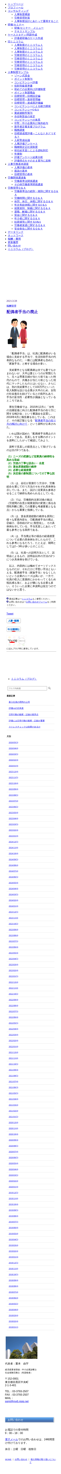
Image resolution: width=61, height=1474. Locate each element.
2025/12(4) (13, 771)
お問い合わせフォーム (36, 602)
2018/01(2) (13, 1327)
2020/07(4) (13, 1151)
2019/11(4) (13, 1198)
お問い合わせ (21, 1459)
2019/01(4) (13, 1257)
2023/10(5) (13, 923)
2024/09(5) (13, 859)
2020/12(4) (13, 1122)
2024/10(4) (13, 853)
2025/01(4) (13, 836)
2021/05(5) (13, 1093)
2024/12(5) (13, 841)
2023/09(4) (13, 929)
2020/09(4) (13, 1140)
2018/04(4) (13, 1309)
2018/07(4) (13, 1292)
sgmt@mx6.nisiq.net (17, 1401)
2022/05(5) (13, 1023)
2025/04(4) (13, 818)
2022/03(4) (13, 1034)
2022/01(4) (13, 1046)
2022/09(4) (13, 999)
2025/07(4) (13, 801)
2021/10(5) (13, 1064)
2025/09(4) (13, 789)
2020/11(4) (13, 1128)
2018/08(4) (13, 1286)
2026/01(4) (13, 765)
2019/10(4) (13, 1204)
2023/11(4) (13, 918)
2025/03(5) (13, 824)
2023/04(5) (13, 958)
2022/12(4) (13, 982)
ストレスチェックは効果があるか (25, 727)
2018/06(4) (13, 1298)
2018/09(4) (13, 1280)
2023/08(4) (13, 935)
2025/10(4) (13, 783)
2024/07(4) (13, 871)
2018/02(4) (13, 1321)
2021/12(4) (13, 1052)
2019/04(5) (13, 1239)
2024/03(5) (13, 894)
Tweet (10, 613)
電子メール (11, 1439)
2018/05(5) (13, 1303)
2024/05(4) (13, 882)
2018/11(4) (13, 1268)
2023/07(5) (13, 941)
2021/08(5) (13, 1075)
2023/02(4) (13, 970)
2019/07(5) (13, 1221)
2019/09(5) (13, 1210)
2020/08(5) (13, 1146)
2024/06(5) (13, 877)
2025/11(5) (13, 777)
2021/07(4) (13, 1081)
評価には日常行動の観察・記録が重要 (27, 720)
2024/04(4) (13, 888)
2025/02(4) (13, 830)
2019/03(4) (13, 1245)
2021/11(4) (13, 1058)
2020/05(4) (13, 1163)
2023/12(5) (13, 912)
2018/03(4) (13, 1315)
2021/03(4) (13, 1105)
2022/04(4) (13, 1029)
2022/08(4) (13, 1005)
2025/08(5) (13, 795)
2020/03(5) (13, 1175)
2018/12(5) (13, 1262)
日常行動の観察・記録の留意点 (23, 714)
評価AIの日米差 (16, 708)
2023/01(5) (13, 976)
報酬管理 (11, 306)
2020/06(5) (13, 1157)
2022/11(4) (13, 988)
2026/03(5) (13, 754)
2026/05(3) (13, 742)
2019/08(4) (13, 1216)
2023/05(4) (13, 953)
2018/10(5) (13, 1274)
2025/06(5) (13, 806)
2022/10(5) (13, 994)
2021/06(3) (13, 1087)
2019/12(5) (13, 1192)
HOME (8, 1459)
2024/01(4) (13, 906)
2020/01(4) (13, 1186)
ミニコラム (27, 599)
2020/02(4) (13, 1181)
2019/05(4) (13, 1233)
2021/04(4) (13, 1099)
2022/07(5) (13, 1011)
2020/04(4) (13, 1169)
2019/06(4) (13, 1227)
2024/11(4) (13, 847)
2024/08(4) (13, 865)
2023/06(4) (13, 947)
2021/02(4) (13, 1111)
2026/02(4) (13, 760)
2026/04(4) (13, 748)
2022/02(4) (13, 1040)
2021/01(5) (13, 1116)
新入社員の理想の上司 (19, 702)
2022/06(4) (13, 1017)
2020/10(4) (13, 1134)
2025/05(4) (13, 812)
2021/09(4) (13, 1070)
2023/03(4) (13, 964)
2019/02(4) (13, 1251)
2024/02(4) (13, 900)
